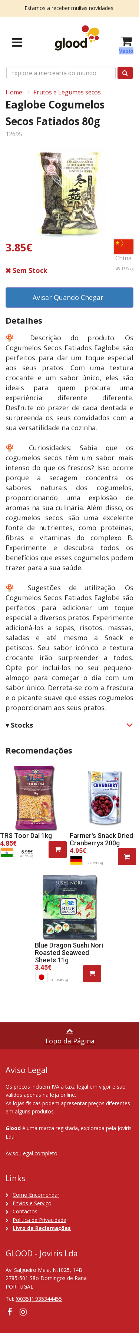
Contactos (25, 1211)
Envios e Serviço (32, 1203)
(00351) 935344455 (39, 1298)
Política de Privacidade (39, 1219)
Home (14, 92)
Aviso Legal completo (31, 1153)
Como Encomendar (36, 1194)
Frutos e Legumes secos (67, 92)
